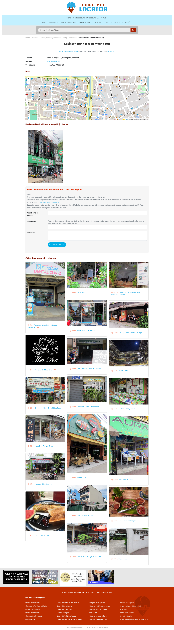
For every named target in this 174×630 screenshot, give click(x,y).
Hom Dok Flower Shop (44, 446)
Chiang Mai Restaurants (32, 603)
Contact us (88, 592)
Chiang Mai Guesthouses (32, 613)
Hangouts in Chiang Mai (32, 609)
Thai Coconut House (85, 515)
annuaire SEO (103, 627)
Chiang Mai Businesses (127, 613)
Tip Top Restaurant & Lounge (130, 333)
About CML (102, 18)
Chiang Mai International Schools (98, 619)
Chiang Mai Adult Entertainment (66, 619)
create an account (71, 51)
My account (91, 18)
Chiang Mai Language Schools (98, 616)
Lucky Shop (81, 292)
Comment (31, 233)
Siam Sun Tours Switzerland (88, 407)
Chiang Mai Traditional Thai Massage (68, 603)
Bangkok (79, 619)
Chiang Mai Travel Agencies (97, 603)
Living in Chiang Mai (68, 22)
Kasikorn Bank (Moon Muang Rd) (91, 38)
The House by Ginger (127, 521)
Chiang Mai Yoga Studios (64, 606)
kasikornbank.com (53, 61)
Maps (44, 22)
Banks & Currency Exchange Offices (46, 38)
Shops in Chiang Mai (126, 616)
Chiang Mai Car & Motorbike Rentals (99, 606)
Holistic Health (93, 613)
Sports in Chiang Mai (63, 613)
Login (61, 51)
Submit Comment (57, 245)
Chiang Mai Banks (69, 38)
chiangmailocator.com (76, 627)
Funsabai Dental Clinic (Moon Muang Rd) (42, 326)
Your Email (31, 221)
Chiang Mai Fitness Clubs (64, 609)
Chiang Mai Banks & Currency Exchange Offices (134, 619)
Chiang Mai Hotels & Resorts (33, 616)
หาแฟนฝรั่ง (126, 22)
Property (115, 22)
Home (68, 18)
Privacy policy (96, 592)
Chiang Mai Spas (30, 619)
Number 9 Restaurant (43, 484)
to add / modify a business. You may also (92, 51)
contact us (110, 51)
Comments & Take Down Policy (49, 202)
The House (123, 559)
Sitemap (103, 592)
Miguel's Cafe (82, 477)
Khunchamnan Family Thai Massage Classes (125, 293)
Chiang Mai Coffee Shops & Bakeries (36, 606)
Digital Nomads (85, 22)
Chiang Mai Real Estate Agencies (66, 616)
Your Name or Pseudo (32, 214)
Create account (79, 18)
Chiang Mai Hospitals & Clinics (98, 609)
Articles (98, 22)
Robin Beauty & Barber (86, 330)
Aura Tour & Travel (126, 479)
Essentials (52, 22)
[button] (87, 95)
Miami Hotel (123, 371)
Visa (106, 22)
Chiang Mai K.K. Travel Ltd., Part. (48, 408)
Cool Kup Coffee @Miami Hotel (89, 557)
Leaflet (126, 119)
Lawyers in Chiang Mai (127, 603)
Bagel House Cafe (42, 535)
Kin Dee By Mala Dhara (44, 370)
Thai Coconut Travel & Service (89, 368)
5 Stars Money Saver (127, 409)
